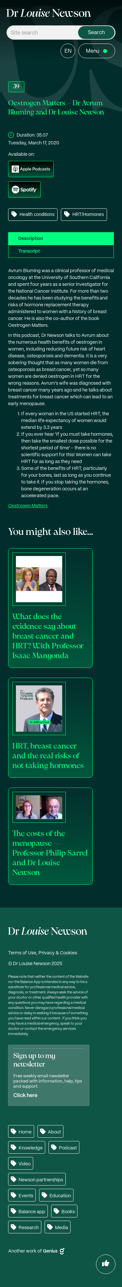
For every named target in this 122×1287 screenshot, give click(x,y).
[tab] (61, 238)
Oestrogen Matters (27, 506)
